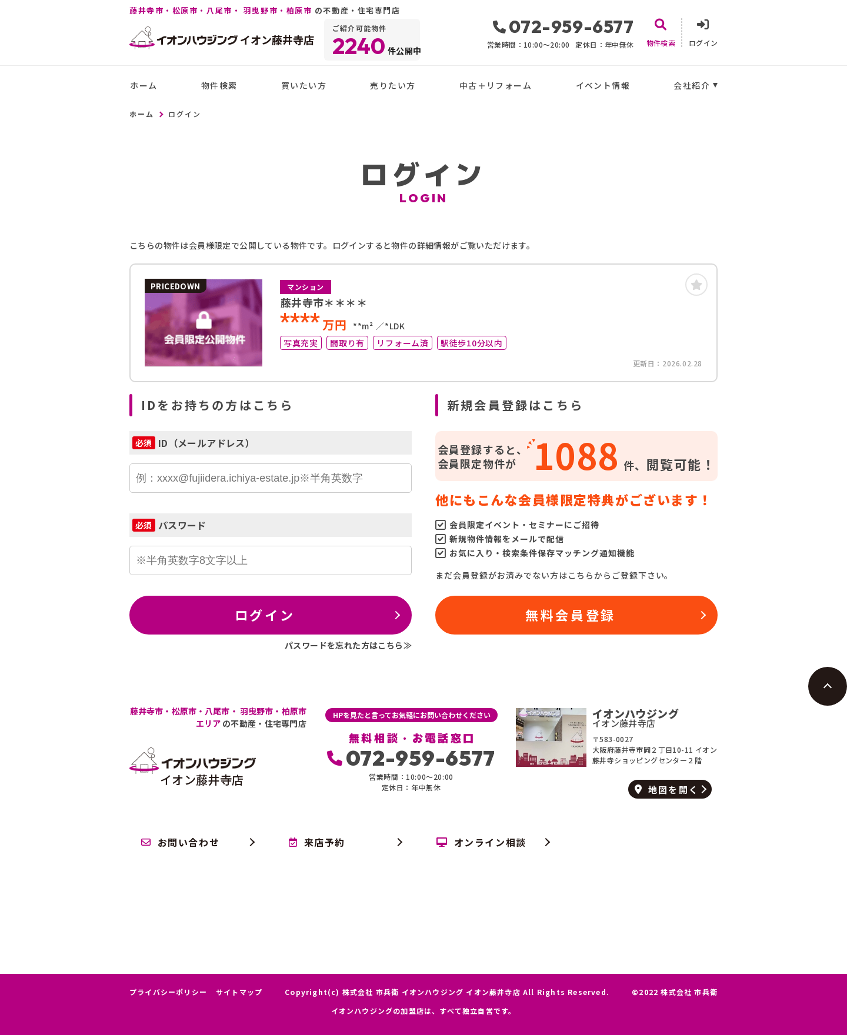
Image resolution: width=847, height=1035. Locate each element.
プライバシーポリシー (168, 992)
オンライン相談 (481, 842)
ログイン (265, 614)
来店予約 (317, 842)
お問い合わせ (180, 842)
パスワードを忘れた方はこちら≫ (348, 645)
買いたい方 (303, 85)
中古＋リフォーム (495, 85)
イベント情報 (603, 85)
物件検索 (219, 85)
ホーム (143, 85)
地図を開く (667, 789)
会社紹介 (691, 85)
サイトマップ (239, 992)
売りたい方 (392, 85)
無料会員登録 (570, 614)
